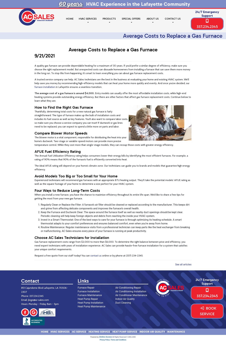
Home (69, 18)
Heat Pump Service (125, 331)
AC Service (79, 331)
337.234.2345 (207, 26)
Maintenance (176, 331)
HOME (44, 331)
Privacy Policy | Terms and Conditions (113, 340)
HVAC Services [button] (88, 18)
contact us (96, 255)
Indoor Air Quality (152, 331)
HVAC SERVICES (60, 331)
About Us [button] (153, 18)
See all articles (183, 264)
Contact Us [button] (173, 18)
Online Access (105, 337)
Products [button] (109, 18)
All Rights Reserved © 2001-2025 (124, 337)
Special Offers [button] (131, 18)
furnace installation (45, 86)
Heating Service (99, 331)
